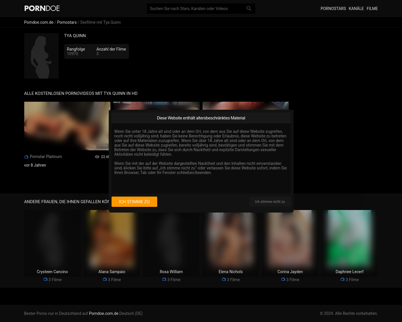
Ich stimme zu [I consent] (134, 201)
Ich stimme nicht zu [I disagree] (270, 202)
